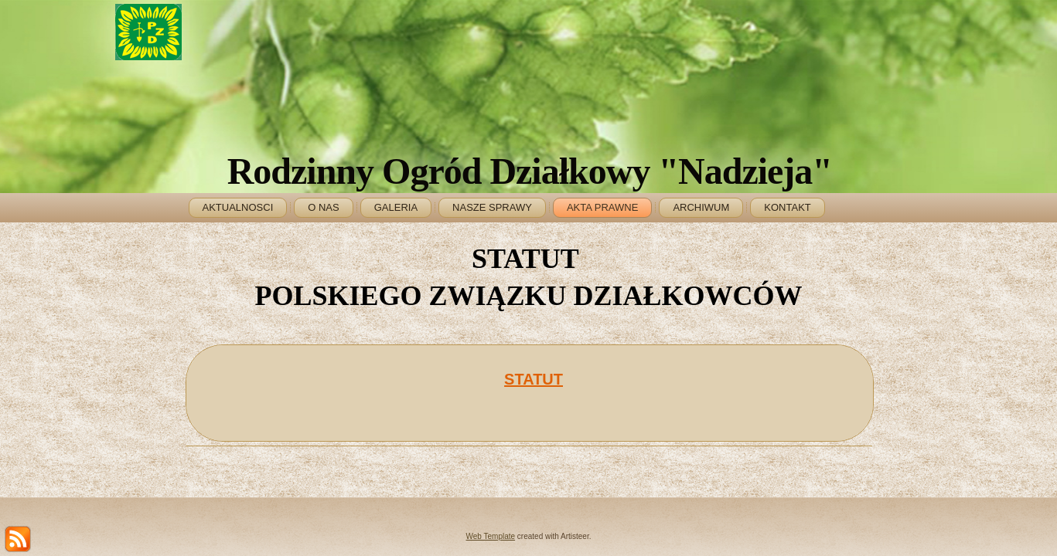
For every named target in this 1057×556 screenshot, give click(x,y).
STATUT (533, 379)
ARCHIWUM (701, 207)
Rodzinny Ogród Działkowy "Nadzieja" (529, 171)
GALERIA (396, 207)
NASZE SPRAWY (492, 207)
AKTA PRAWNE (602, 207)
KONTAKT (787, 207)
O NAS (323, 207)
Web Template (491, 536)
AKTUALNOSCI (238, 207)
